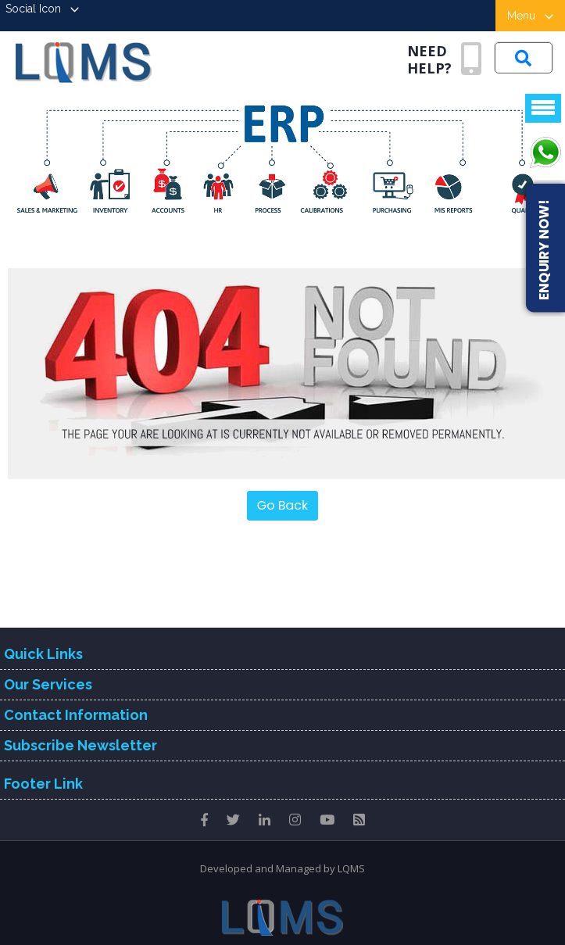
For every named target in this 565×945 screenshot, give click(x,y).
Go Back (283, 505)
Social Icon (42, 8)
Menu (530, 15)
